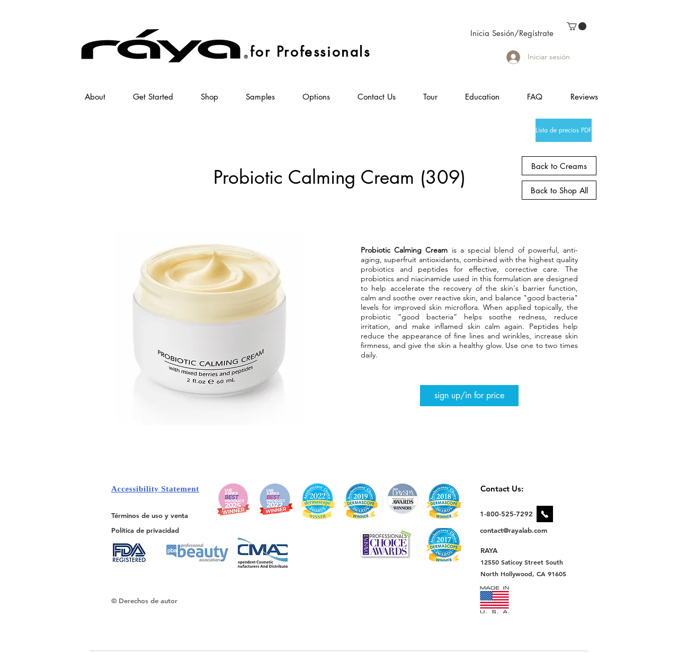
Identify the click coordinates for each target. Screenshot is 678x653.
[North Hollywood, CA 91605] (523, 573)
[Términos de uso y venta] (149, 515)
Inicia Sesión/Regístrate (512, 33)
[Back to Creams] (559, 165)
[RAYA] (495, 550)
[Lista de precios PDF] (564, 130)
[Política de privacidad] (145, 529)
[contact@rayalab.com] (515, 530)
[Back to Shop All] (559, 190)
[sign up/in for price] (469, 395)
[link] (576, 26)
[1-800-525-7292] (506, 514)
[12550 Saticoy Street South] (522, 562)
